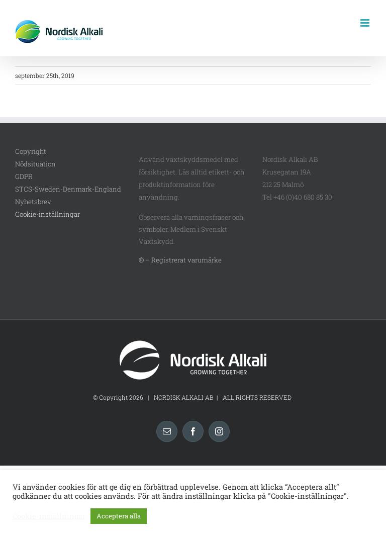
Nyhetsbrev (33, 201)
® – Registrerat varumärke (180, 259)
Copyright (30, 151)
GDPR (24, 176)
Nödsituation (35, 163)
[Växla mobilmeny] (365, 23)
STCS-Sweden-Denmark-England (68, 189)
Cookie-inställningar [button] (47, 214)
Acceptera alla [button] (118, 515)
